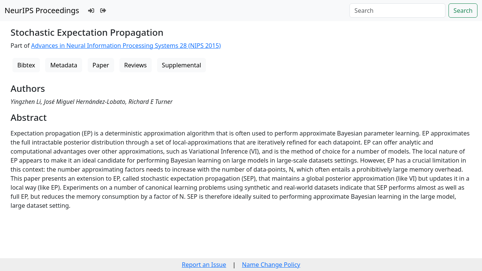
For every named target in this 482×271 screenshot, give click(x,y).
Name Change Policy (271, 264)
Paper (101, 65)
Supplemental (181, 65)
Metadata (63, 65)
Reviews (135, 65)
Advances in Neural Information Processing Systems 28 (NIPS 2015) (126, 45)
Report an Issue (204, 264)
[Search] (397, 10)
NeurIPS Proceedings (42, 10)
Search (463, 10)
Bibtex (26, 65)
